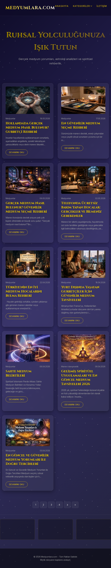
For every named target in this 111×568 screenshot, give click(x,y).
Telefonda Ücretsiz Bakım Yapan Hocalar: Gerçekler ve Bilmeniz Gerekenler (81, 209)
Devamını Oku (16, 152)
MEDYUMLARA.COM (30, 8)
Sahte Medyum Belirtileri (18, 373)
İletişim (102, 6)
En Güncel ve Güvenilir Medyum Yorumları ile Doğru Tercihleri (27, 459)
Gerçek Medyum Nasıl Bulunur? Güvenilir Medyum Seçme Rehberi (26, 207)
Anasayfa (61, 6)
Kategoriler (82, 6)
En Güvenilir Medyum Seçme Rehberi (80, 125)
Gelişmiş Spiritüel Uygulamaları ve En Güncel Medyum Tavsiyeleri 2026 (79, 377)
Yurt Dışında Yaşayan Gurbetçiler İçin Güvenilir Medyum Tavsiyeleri (80, 293)
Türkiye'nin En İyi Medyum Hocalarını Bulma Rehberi (24, 291)
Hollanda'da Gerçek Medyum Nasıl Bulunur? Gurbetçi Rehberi (27, 127)
